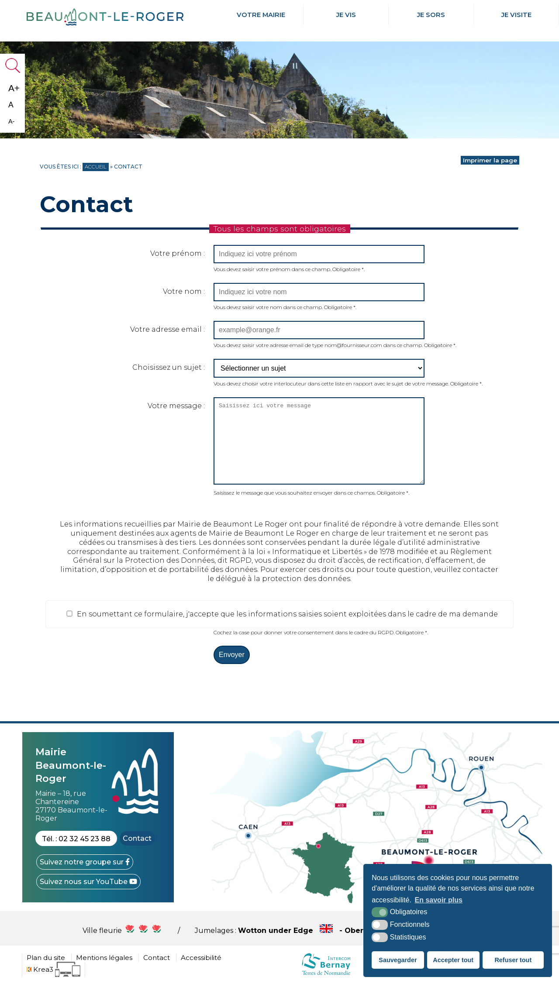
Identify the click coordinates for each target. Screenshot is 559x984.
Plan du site (46, 957)
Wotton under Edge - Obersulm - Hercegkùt (357, 930)
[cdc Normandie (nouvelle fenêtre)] (326, 974)
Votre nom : (184, 291)
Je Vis (346, 15)
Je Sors (431, 15)
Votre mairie (260, 15)
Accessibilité (201, 957)
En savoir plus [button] (438, 900)
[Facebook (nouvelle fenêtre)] (84, 862)
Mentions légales (104, 957)
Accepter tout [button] (453, 959)
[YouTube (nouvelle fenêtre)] (88, 881)
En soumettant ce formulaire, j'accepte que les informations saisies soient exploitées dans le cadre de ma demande (281, 614)
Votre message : (176, 406)
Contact (137, 838)
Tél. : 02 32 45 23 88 (76, 839)
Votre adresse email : (167, 329)
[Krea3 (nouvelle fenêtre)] (53, 969)
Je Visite (516, 15)
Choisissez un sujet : (168, 367)
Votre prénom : (177, 253)
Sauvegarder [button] (398, 959)
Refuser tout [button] (512, 959)
